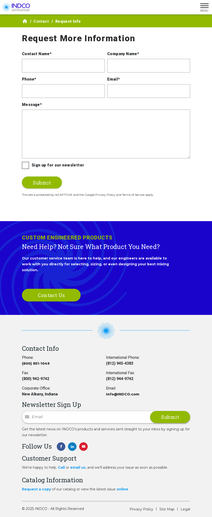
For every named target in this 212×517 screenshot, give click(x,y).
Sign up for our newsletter (58, 165)
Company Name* (123, 54)
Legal (185, 509)
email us (78, 467)
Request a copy (36, 489)
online (122, 489)
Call (61, 467)
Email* (113, 79)
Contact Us (51, 295)
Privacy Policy (141, 509)
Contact (41, 21)
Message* (32, 104)
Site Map (166, 509)
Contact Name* (36, 54)
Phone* (29, 79)
